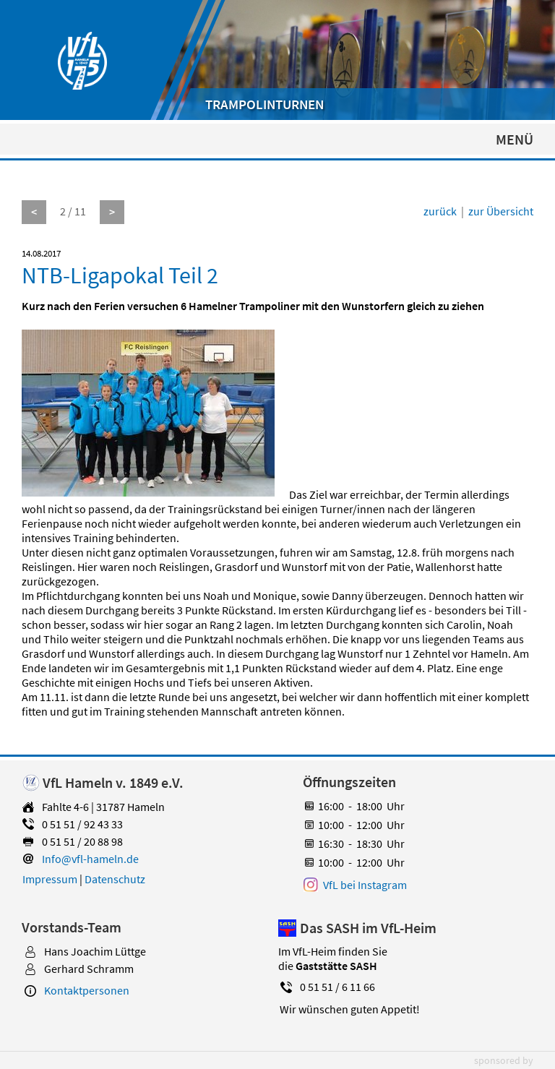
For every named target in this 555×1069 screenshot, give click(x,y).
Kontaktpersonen (86, 990)
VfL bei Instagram (365, 884)
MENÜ (514, 139)
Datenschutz (115, 879)
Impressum (49, 879)
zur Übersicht (500, 211)
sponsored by (503, 1060)
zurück (440, 211)
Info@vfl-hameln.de (90, 858)
